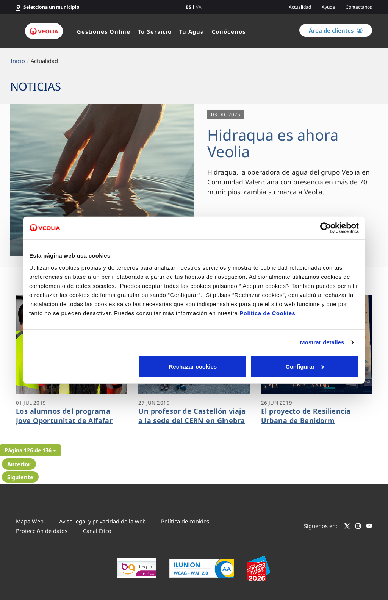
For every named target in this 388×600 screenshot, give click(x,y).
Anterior (19, 464)
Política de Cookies (267, 312)
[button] (30, 450)
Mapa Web (30, 521)
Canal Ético (97, 530)
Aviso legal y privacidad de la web (102, 521)
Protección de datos (41, 530)
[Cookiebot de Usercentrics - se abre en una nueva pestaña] (326, 228)
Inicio (18, 60)
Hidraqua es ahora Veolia (272, 143)
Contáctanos (359, 7)
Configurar (194, 366)
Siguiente (20, 477)
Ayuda (328, 7)
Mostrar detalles (322, 342)
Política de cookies (185, 521)
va (199, 7)
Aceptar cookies (305, 366)
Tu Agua (191, 31)
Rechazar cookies (83, 366)
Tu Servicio (155, 31)
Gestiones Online (103, 31)
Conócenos (229, 31)
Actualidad (300, 7)
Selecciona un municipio (51, 7)
